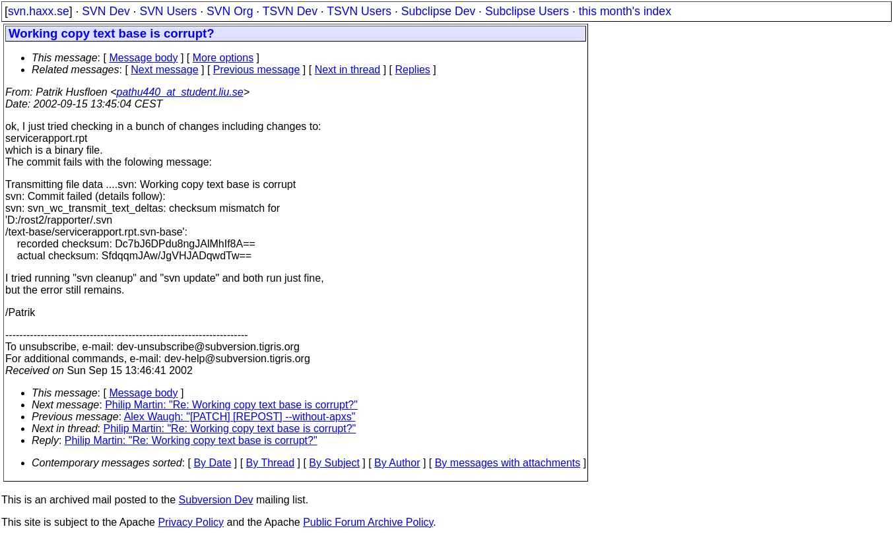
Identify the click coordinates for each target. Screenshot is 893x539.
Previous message (256, 69)
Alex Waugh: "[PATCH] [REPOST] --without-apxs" (240, 416)
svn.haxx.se (38, 11)
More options (223, 57)
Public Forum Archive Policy (368, 522)
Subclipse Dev (438, 11)
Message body (143, 57)
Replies (412, 69)
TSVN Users (359, 11)
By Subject (334, 462)
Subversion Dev (216, 499)
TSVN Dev (290, 11)
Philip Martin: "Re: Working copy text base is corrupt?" (231, 404)
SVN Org (230, 11)
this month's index (625, 11)
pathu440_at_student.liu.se (180, 92)
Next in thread (348, 69)
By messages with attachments (508, 462)
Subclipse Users (527, 11)
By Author (397, 462)
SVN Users (168, 11)
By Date (212, 462)
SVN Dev (105, 11)
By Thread (270, 462)
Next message (164, 69)
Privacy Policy (191, 522)
